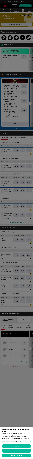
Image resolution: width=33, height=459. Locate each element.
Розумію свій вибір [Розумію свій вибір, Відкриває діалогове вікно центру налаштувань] (16, 446)
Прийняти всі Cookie (16, 455)
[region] (16, 443)
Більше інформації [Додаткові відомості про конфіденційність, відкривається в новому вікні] (25, 441)
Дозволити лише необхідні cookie (16, 450)
